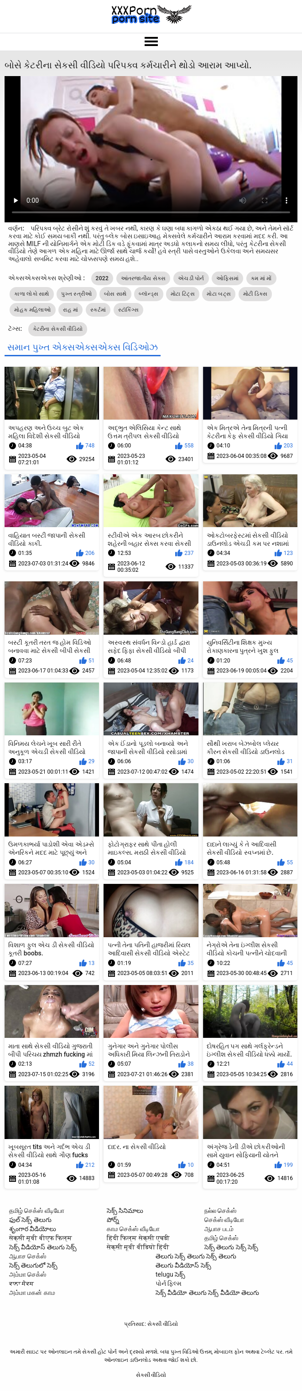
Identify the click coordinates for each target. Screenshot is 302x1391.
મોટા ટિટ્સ (183, 294)
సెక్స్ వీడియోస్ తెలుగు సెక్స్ (43, 1247)
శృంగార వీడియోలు (32, 1228)
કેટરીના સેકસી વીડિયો (58, 329)
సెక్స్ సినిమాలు (125, 1210)
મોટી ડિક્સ (255, 294)
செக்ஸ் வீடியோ (224, 1219)
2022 (102, 278)
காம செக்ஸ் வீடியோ (133, 1228)
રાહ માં (70, 310)
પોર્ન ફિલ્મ (169, 1283)
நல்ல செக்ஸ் (220, 1210)
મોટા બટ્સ (219, 294)
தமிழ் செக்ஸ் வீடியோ (36, 1210)
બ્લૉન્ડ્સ (149, 294)
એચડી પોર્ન (191, 278)
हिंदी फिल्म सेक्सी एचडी (138, 1238)
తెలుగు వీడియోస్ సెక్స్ (183, 1265)
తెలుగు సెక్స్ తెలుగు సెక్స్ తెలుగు (196, 1256)
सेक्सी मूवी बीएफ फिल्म (40, 1238)
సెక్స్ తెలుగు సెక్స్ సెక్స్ (231, 1247)
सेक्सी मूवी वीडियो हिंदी (138, 1247)
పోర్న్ (113, 1219)
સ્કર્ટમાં (98, 310)
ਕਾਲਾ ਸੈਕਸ (21, 1283)
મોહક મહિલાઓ (32, 310)
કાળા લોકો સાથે (31, 294)
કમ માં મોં (261, 278)
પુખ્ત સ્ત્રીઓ (76, 294)
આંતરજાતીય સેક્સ (143, 278)
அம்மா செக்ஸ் (27, 1274)
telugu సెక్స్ (170, 1274)
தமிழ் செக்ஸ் (221, 1238)
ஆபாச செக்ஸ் (27, 1256)
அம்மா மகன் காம (32, 1292)
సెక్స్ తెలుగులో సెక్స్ (33, 1265)
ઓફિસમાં (227, 278)
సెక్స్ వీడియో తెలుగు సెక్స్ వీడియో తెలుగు (207, 1292)
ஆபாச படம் (219, 1228)
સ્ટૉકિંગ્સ (128, 310)
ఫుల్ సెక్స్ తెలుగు (30, 1219)
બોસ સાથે (115, 294)
